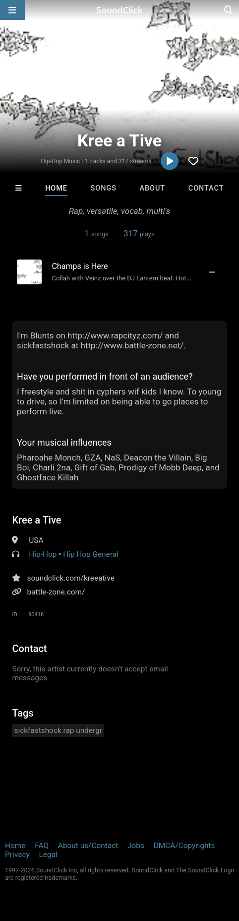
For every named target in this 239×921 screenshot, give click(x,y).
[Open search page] (229, 10)
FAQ (42, 845)
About (153, 188)
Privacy (17, 854)
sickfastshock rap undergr (58, 730)
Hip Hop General (91, 554)
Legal (48, 854)
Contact (206, 188)
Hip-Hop (43, 554)
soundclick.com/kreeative (70, 578)
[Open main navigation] (12, 10)
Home (56, 188)
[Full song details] (212, 272)
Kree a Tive (36, 520)
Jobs (135, 845)
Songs (104, 188)
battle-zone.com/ (56, 592)
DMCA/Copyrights (184, 845)
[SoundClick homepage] (119, 9)
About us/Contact (88, 845)
